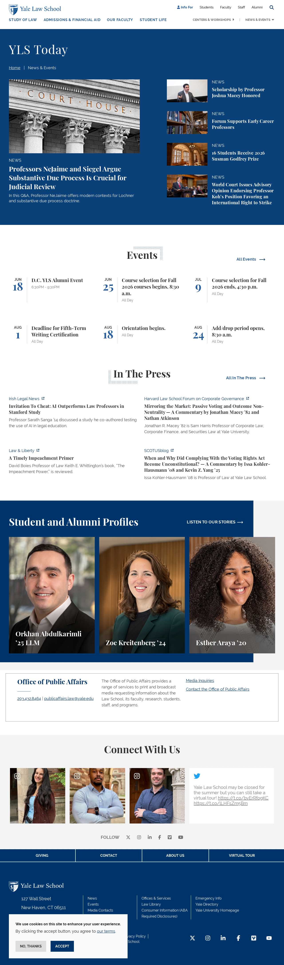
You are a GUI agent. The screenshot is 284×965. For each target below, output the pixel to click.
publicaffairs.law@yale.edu (69, 698)
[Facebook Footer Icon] (238, 938)
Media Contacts (100, 910)
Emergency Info (208, 898)
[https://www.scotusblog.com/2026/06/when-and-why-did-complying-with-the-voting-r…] (209, 465)
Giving (42, 855)
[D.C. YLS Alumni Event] (52, 289)
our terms (106, 931)
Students (206, 7)
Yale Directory (206, 904)
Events (93, 904)
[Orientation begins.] (142, 334)
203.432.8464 (29, 698)
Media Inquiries (200, 680)
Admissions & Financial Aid (72, 20)
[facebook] (159, 838)
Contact (108, 855)
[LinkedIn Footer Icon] (223, 938)
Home (14, 67)
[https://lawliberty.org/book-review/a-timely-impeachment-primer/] (74, 462)
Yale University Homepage (217, 910)
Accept (62, 946)
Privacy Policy (134, 936)
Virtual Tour (242, 855)
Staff (241, 7)
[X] (128, 838)
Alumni (257, 7)
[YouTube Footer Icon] (269, 938)
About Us (175, 855)
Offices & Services (156, 898)
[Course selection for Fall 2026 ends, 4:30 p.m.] (232, 289)
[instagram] (139, 838)
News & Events (257, 20)
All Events (247, 259)
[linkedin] (150, 838)
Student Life (153, 20)
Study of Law (23, 20)
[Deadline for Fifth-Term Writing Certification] (52, 334)
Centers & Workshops (212, 20)
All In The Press (241, 377)
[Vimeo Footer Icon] (253, 938)
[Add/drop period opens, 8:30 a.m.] (232, 334)
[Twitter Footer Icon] (192, 938)
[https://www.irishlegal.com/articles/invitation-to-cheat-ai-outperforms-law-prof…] (74, 413)
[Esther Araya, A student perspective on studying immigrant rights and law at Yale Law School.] (232, 595)
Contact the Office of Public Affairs (217, 689)
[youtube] (180, 838)
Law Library (151, 904)
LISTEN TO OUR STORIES (211, 522)
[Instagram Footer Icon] (208, 938)
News (92, 898)
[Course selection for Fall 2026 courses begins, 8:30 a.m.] (142, 289)
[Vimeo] (170, 838)
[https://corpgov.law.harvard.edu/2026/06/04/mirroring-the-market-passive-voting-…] (209, 416)
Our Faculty (120, 20)
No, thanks (31, 946)
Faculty (225, 7)
